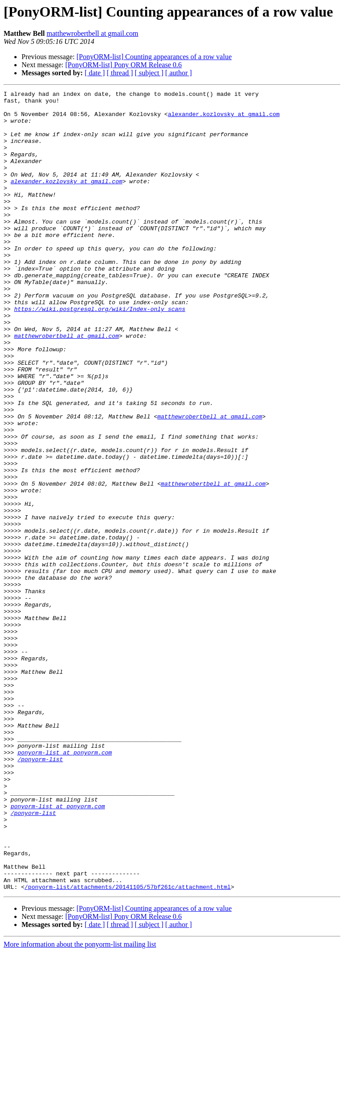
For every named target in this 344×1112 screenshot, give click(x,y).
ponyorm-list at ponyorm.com (64, 885)
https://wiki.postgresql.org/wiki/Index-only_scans (99, 353)
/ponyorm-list (40, 893)
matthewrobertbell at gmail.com (92, 33)
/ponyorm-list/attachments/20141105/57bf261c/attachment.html (128, 1047)
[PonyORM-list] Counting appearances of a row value (154, 56)
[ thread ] (120, 73)
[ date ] (95, 73)
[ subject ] (149, 73)
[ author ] (178, 73)
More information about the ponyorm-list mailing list (80, 1104)
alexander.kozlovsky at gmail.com (224, 119)
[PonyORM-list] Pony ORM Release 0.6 (123, 65)
